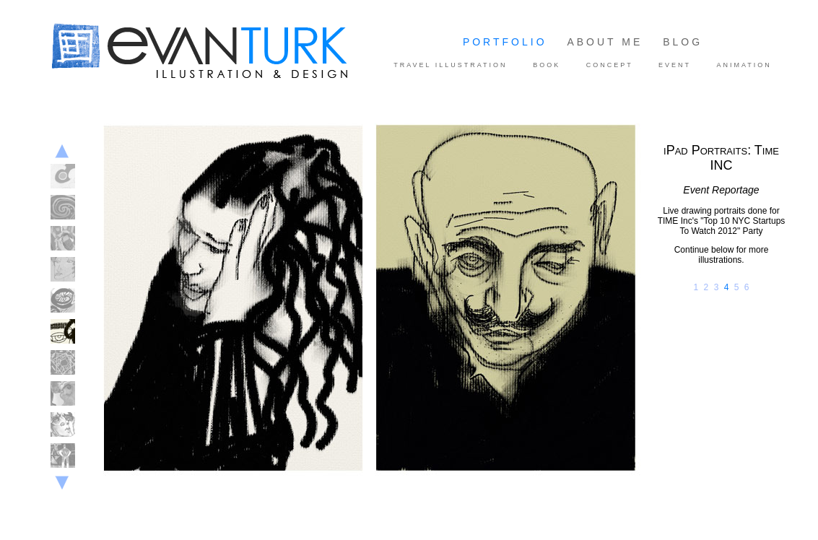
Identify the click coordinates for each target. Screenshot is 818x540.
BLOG (682, 42)
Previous (62, 151)
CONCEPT (609, 65)
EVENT (674, 65)
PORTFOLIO (505, 42)
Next (62, 485)
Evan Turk (80, 95)
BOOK (546, 65)
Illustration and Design (227, 52)
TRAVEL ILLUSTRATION (450, 65)
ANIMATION (743, 65)
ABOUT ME (605, 42)
